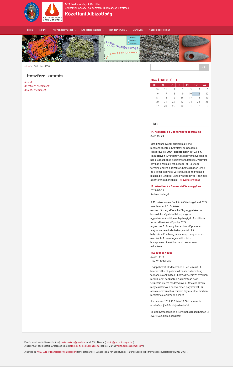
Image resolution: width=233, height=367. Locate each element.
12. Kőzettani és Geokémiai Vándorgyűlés (175, 186)
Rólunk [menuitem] (42, 29)
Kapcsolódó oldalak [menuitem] (159, 29)
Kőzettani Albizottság (88, 14)
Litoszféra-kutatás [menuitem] (91, 31)
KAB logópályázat (161, 252)
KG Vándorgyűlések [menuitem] (63, 31)
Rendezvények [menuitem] (116, 31)
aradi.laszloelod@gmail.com (84, 346)
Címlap (27, 66)
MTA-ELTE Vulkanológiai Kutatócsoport (57, 352)
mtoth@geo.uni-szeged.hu (119, 342)
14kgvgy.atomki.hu (188, 179)
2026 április (159, 80)
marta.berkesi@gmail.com (73, 342)
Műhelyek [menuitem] (138, 29)
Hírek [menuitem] (30, 29)
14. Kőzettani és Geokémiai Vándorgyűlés (175, 131)
